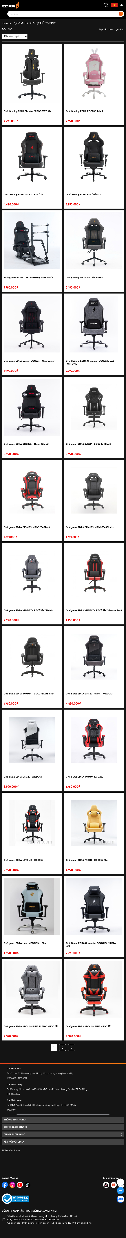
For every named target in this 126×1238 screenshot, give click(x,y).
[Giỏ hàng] (106, 5)
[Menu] (4, 14)
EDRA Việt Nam (11, 1150)
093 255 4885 (13, 1094)
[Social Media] (5, 1185)
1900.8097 (11, 1078)
